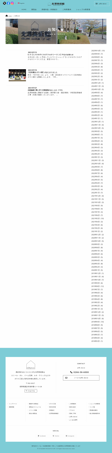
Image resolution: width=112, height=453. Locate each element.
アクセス (72, 410)
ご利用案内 (73, 403)
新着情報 (11, 407)
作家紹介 (52, 410)
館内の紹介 (73, 407)
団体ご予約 (73, 413)
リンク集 (92, 407)
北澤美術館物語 (54, 413)
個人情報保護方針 (95, 413)
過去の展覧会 (33, 413)
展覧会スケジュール (35, 407)
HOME (10, 16)
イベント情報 (33, 410)
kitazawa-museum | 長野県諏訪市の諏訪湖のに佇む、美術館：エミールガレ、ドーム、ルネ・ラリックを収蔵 (56, 4)
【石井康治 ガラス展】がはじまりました (42, 72)
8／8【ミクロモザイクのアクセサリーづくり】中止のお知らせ (50, 54)
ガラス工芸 (52, 403)
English (21, 3)
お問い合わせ (101, 3)
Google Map (31, 391)
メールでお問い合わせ (81, 378)
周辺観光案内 (94, 410)
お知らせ (17, 15)
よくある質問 (74, 420)
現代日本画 (52, 407)
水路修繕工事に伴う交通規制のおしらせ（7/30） (46, 90)
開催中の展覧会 (34, 403)
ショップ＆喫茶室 (95, 403)
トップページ (13, 403)
